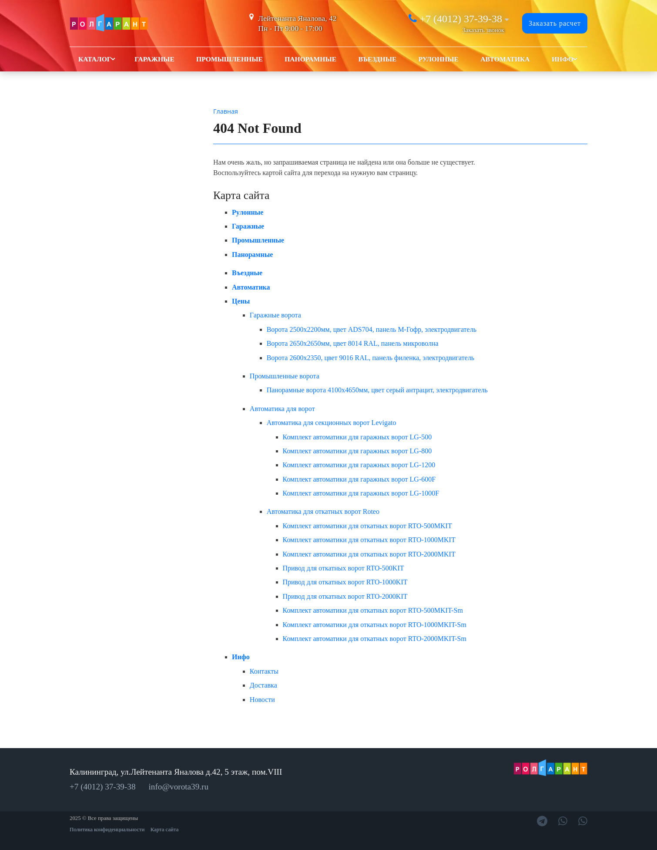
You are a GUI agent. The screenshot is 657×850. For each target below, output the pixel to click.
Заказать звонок (483, 30)
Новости (262, 699)
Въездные (377, 59)
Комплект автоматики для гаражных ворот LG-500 (357, 437)
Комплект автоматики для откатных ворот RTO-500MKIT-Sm (373, 610)
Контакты (264, 671)
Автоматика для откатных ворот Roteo (323, 511)
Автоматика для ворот (282, 408)
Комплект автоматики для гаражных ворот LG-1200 (359, 465)
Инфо (562, 59)
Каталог (94, 59)
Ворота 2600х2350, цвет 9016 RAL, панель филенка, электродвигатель (371, 357)
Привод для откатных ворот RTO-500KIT (343, 568)
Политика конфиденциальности (107, 829)
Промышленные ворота (284, 376)
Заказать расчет (555, 23)
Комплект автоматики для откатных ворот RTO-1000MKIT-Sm (374, 624)
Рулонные (439, 59)
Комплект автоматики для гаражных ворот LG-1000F (361, 493)
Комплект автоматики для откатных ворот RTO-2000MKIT (369, 554)
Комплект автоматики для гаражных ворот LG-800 (357, 451)
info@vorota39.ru (179, 787)
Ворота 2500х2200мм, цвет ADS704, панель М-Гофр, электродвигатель (371, 329)
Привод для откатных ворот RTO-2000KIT (345, 596)
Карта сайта (165, 829)
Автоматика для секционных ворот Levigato (331, 422)
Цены (241, 301)
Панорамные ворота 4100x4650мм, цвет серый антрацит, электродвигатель (377, 390)
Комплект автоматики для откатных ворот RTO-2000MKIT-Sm (374, 638)
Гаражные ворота (275, 315)
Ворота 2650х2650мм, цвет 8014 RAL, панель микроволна (353, 343)
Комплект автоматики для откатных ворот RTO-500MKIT (367, 526)
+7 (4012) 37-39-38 (460, 18)
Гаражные (154, 59)
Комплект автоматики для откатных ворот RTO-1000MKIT (369, 539)
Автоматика (505, 59)
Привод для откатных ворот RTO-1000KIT (345, 582)
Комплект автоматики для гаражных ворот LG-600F (359, 479)
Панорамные (310, 59)
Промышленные (229, 59)
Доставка (263, 685)
